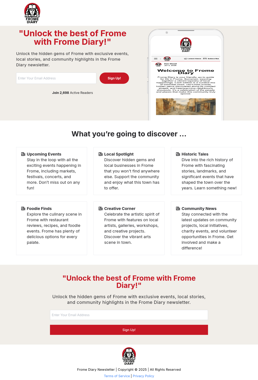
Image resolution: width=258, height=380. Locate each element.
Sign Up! (114, 78)
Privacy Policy (143, 376)
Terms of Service (117, 376)
